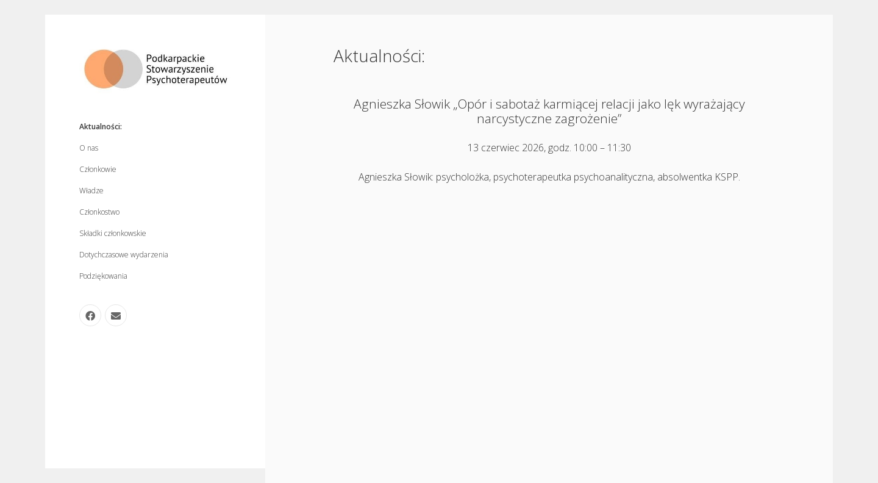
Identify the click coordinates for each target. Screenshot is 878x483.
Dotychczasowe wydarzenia (123, 254)
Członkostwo (99, 212)
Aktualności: (100, 126)
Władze (91, 190)
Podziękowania (103, 276)
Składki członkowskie (112, 233)
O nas (88, 148)
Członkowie (97, 169)
